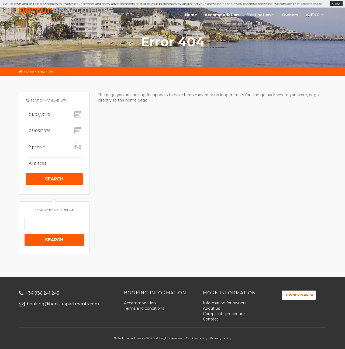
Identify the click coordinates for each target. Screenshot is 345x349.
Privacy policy (221, 338)
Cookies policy (197, 338)
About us (211, 308)
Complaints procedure (224, 313)
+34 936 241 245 (39, 293)
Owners (290, 14)
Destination (260, 14)
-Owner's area (298, 295)
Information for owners (224, 303)
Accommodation (222, 14)
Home (191, 14)
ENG (314, 14)
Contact (210, 319)
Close (336, 4)
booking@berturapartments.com (59, 303)
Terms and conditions (144, 308)
